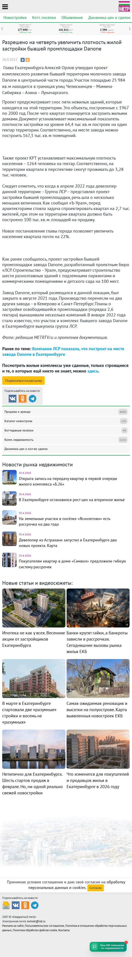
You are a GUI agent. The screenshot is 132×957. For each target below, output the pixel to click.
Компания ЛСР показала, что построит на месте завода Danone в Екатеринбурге (63, 351)
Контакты (64, 930)
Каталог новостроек (66, 421)
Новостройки (15, 17)
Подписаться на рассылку (23, 380)
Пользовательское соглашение (44, 926)
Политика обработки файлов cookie (35, 930)
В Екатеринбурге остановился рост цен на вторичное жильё (72, 499)
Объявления (72, 17)
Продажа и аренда (66, 412)
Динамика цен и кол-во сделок (26, 449)
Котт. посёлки (44, 17)
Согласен (95, 888)
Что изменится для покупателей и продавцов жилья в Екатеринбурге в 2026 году (98, 780)
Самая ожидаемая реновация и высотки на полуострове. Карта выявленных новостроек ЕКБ (97, 709)
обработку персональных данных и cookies (76, 884)
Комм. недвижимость (66, 440)
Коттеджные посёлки (66, 430)
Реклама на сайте (13, 926)
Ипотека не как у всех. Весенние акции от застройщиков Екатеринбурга (33, 639)
